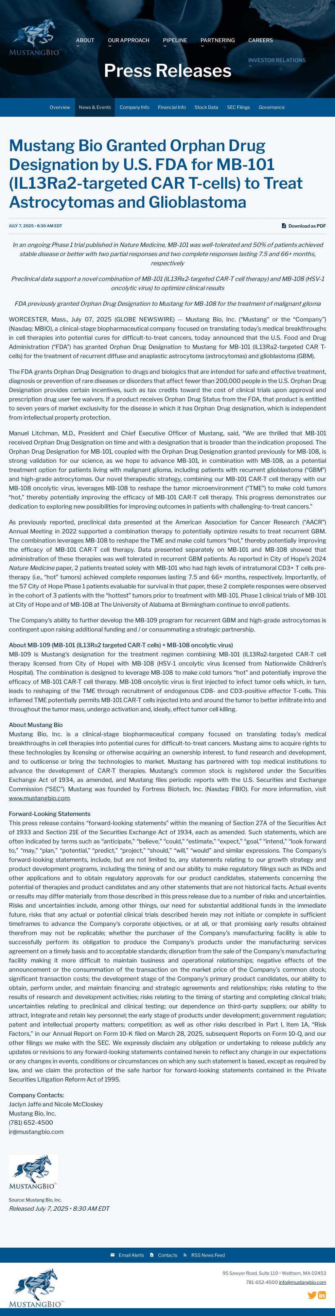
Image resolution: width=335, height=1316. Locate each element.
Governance (272, 107)
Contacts (167, 1255)
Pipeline (175, 40)
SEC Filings (238, 107)
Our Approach (129, 40)
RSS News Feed (208, 1255)
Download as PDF (303, 226)
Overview (60, 107)
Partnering (218, 40)
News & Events (95, 107)
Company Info (134, 107)
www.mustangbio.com (39, 798)
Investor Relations (277, 60)
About (85, 40)
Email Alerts (131, 1255)
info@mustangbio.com (302, 1282)
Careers (260, 40)
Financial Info (172, 107)
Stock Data (206, 107)
